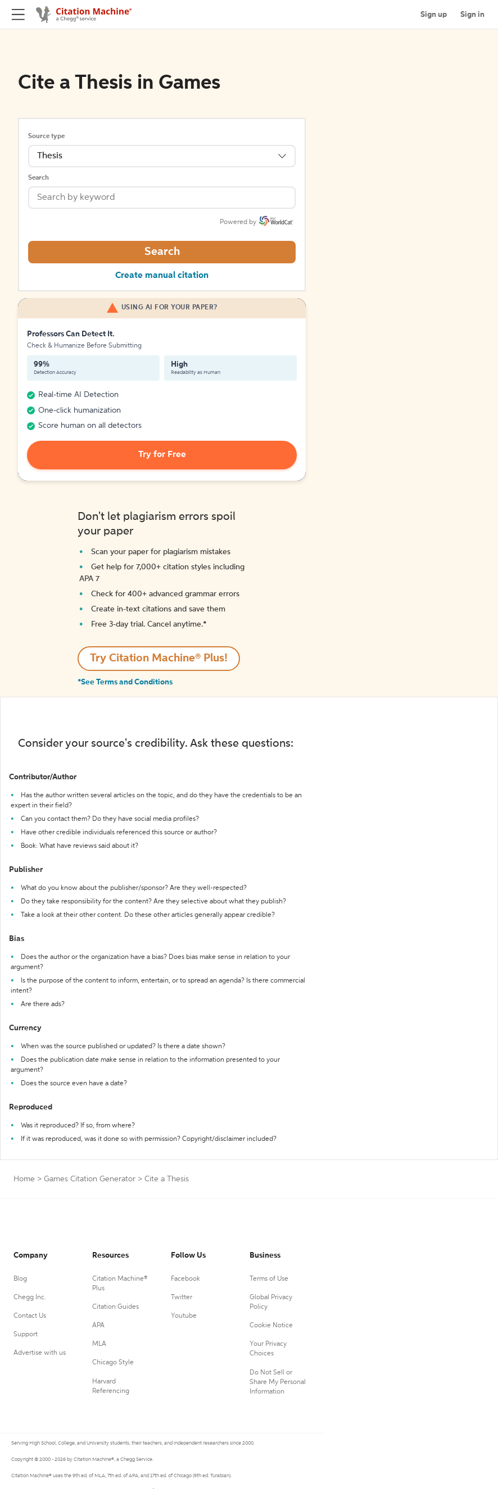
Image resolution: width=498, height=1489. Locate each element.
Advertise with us (39, 1353)
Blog (20, 1279)
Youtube (184, 1316)
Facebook (185, 1279)
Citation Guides (115, 1307)
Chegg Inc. (29, 1297)
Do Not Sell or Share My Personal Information (278, 1382)
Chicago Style (113, 1362)
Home (24, 1179)
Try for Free (162, 454)
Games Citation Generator (89, 1179)
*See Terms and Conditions (125, 682)
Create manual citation (162, 275)
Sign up (433, 15)
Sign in (472, 15)
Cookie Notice (271, 1325)
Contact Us (29, 1316)
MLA (99, 1344)
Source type (46, 136)
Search (38, 178)
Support (25, 1334)
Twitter (181, 1297)
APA (98, 1325)
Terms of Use (269, 1279)
